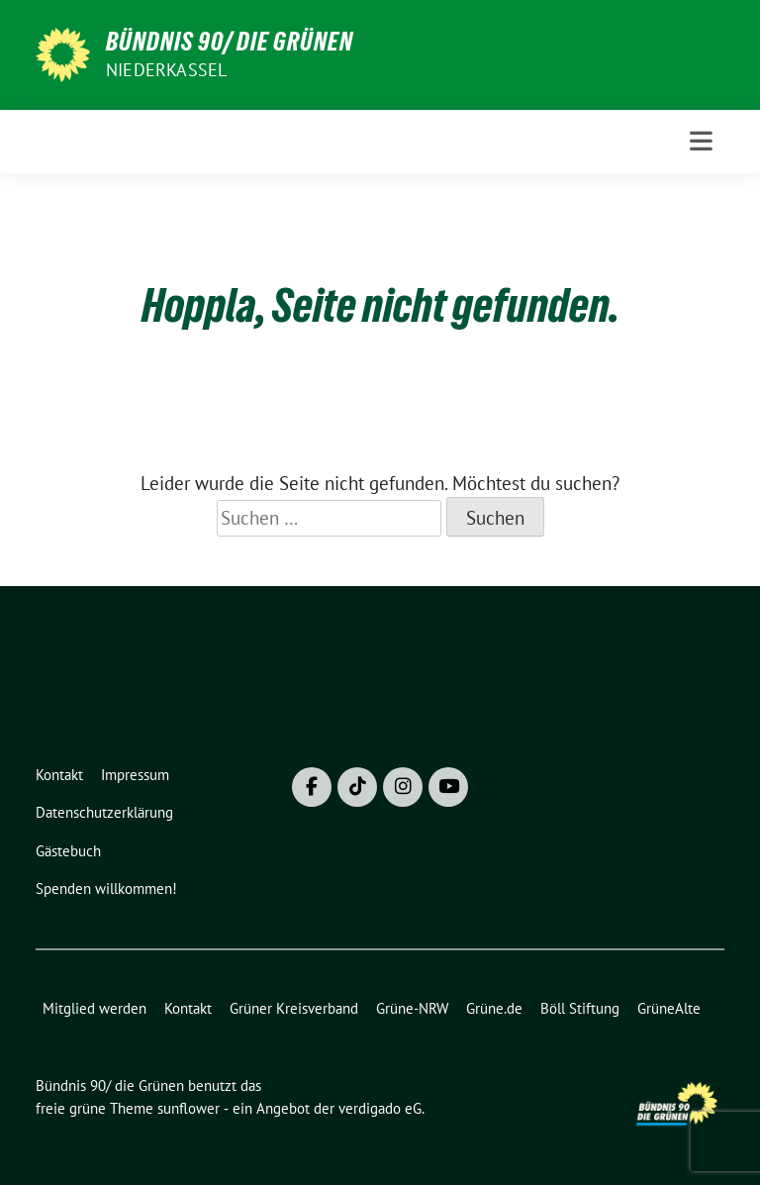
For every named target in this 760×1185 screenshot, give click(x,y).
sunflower (188, 1108)
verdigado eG (380, 1108)
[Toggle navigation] (701, 141)
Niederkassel (166, 69)
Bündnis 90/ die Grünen (229, 41)
